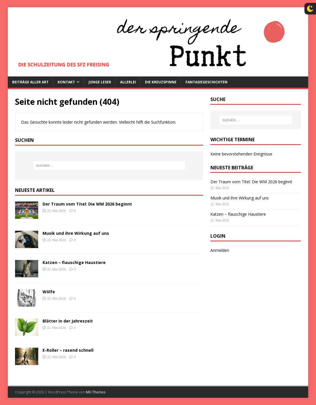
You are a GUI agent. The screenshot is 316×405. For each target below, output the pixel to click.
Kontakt (66, 82)
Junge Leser (100, 82)
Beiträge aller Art (30, 82)
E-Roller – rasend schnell (68, 350)
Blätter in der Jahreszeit (68, 321)
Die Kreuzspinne (161, 82)
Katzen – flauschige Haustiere (74, 262)
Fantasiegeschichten (206, 82)
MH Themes (95, 392)
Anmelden (219, 250)
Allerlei (128, 82)
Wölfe (49, 291)
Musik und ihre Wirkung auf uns (76, 233)
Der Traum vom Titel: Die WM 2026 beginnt (87, 204)
